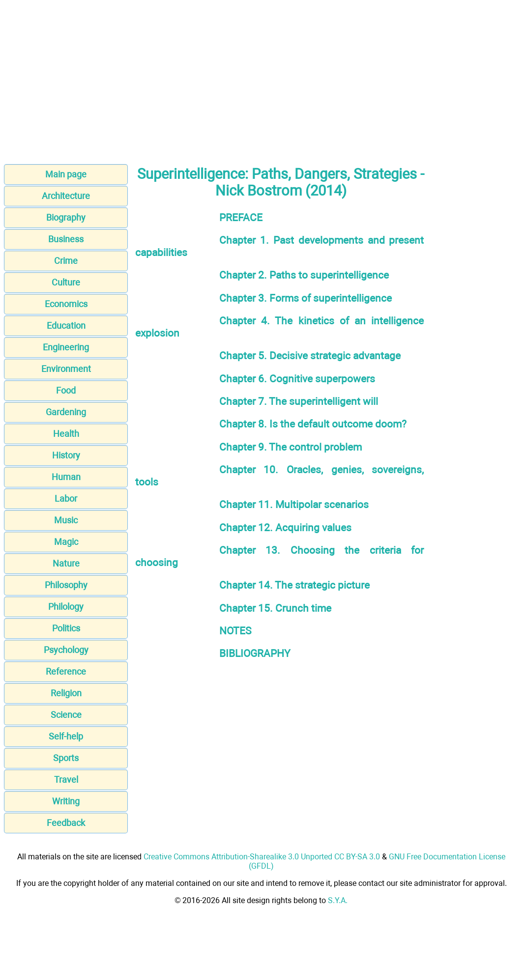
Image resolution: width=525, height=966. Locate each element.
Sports (66, 758)
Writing (66, 801)
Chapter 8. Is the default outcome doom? (313, 424)
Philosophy (66, 585)
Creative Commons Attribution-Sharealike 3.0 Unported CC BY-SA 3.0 (262, 856)
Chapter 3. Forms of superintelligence (305, 298)
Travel (66, 779)
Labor (66, 498)
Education (66, 325)
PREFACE (240, 217)
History (66, 455)
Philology (66, 606)
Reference (66, 671)
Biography (66, 217)
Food (66, 390)
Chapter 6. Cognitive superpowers (297, 378)
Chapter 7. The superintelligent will (298, 401)
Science (66, 715)
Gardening (66, 412)
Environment (66, 369)
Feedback (66, 823)
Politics (66, 628)
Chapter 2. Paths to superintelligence (304, 275)
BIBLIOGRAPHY (255, 653)
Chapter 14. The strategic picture (294, 585)
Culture (66, 282)
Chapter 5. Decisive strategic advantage (310, 355)
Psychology (66, 650)
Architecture (66, 196)
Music (66, 520)
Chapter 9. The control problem (290, 447)
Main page (66, 174)
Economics (66, 304)
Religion (66, 693)
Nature (66, 563)
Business (66, 239)
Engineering (66, 347)
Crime (66, 261)
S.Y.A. (338, 900)
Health (66, 433)
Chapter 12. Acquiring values (285, 527)
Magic (66, 542)
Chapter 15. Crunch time (275, 608)
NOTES (235, 631)
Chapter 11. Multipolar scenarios (294, 504)
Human (66, 477)
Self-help (66, 736)
